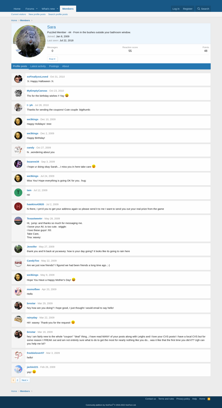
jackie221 (32, 367)
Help (194, 399)
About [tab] (65, 66)
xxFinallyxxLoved (37, 76)
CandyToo (33, 260)
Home (17, 8)
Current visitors (18, 14)
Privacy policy (183, 399)
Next (24, 380)
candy (30, 147)
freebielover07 (35, 352)
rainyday (32, 317)
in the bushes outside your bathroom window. (105, 32)
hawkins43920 (35, 204)
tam (29, 190)
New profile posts (37, 14)
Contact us (150, 399)
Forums (30, 8)
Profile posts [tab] (20, 66)
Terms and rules (166, 399)
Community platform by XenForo (111, 405)
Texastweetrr (34, 218)
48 (205, 50)
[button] (37, 9)
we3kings (32, 119)
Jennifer (32, 246)
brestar (31, 303)
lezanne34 (33, 161)
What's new (48, 8)
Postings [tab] (54, 66)
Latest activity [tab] (38, 66)
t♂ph (30, 105)
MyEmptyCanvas (37, 90)
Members (68, 8)
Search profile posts (58, 14)
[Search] (203, 9)
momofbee (33, 289)
